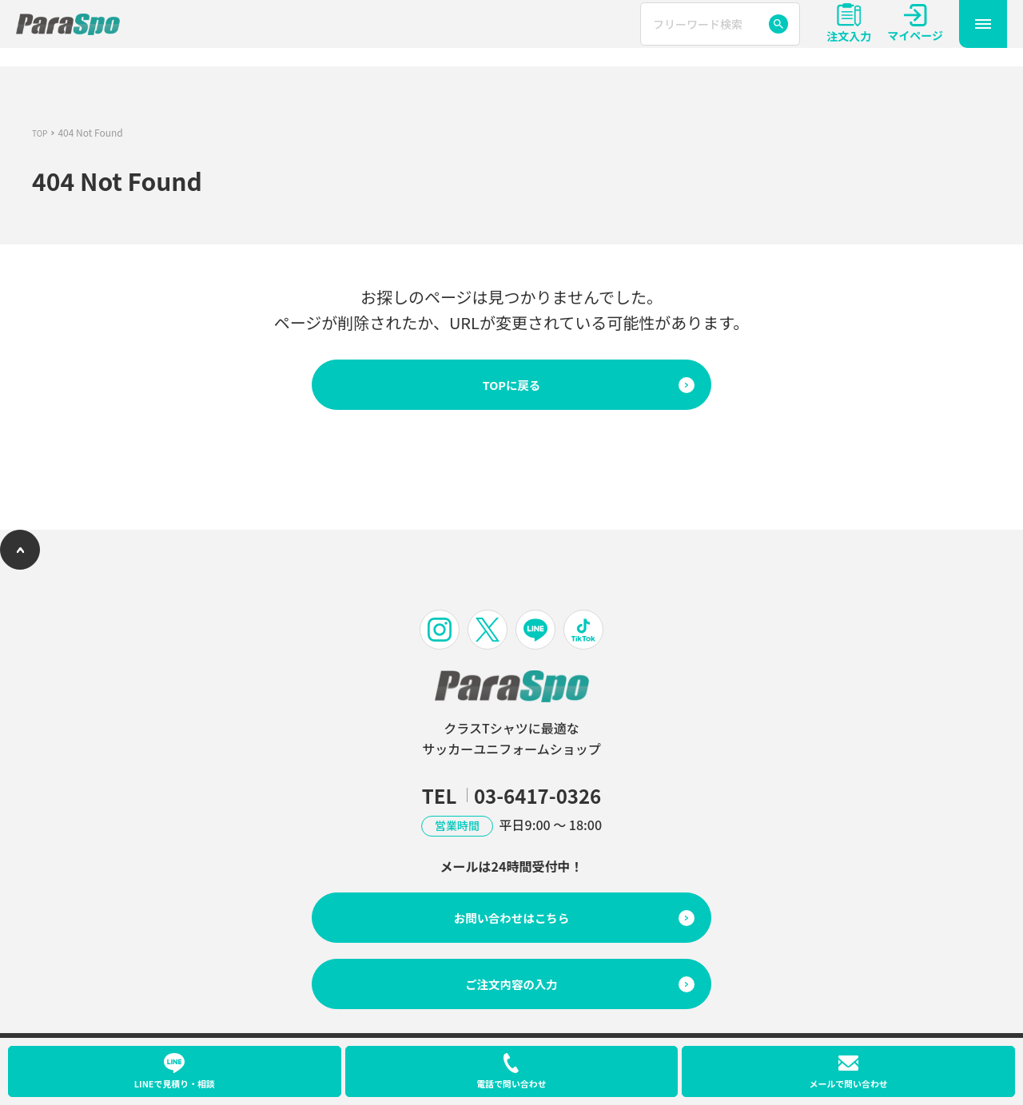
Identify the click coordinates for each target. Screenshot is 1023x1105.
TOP (41, 132)
